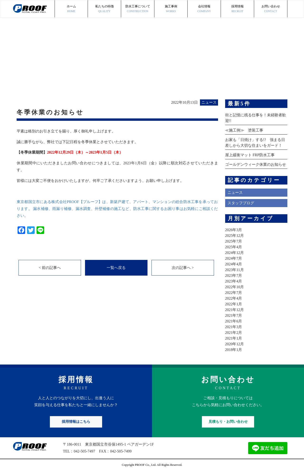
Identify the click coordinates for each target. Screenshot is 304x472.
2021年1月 (233, 338)
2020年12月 (234, 344)
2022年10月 (234, 287)
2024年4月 (233, 264)
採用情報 (237, 9)
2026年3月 (233, 230)
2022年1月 (233, 304)
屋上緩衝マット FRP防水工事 (250, 155)
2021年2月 (233, 333)
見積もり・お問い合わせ (228, 421)
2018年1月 (233, 350)
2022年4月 (233, 298)
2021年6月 (233, 321)
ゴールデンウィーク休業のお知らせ (255, 164)
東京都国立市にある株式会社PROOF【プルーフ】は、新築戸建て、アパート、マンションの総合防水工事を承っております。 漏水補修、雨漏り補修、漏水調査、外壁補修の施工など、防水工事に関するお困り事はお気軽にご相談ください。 (117, 209)
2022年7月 (233, 293)
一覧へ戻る (116, 268)
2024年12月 (234, 253)
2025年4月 (233, 247)
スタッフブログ (241, 203)
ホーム (71, 9)
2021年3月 (233, 327)
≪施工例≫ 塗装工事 (244, 130)
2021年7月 (233, 315)
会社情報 (204, 9)
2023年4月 (233, 281)
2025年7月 (233, 241)
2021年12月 (234, 310)
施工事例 (171, 9)
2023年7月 (233, 275)
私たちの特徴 (104, 9)
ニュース (235, 192)
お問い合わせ (271, 9)
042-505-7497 (84, 451)
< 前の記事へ (50, 268)
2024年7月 (233, 258)
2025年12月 (234, 236)
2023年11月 (234, 270)
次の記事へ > (183, 268)
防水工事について (138, 9)
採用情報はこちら (76, 421)
